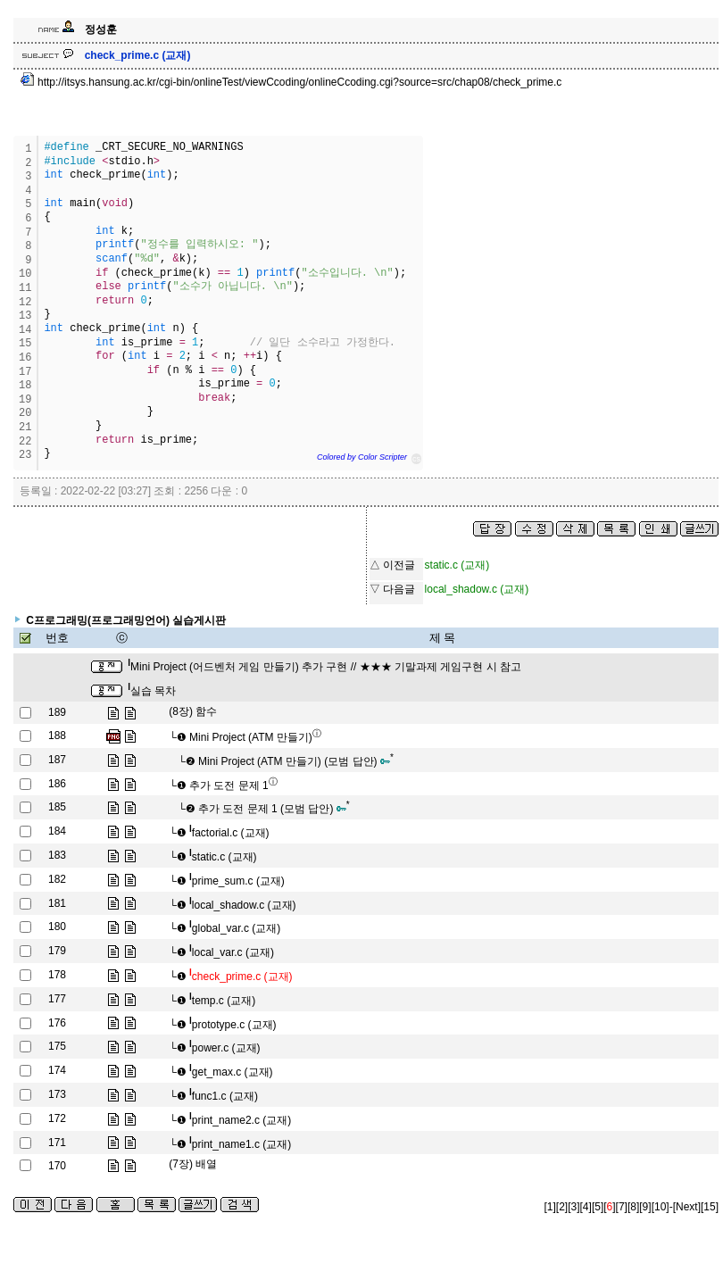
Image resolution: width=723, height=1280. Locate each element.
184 (57, 831)
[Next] (687, 1207)
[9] (645, 1207)
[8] (633, 1207)
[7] (621, 1207)
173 (57, 1094)
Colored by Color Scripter (362, 457)
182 (57, 879)
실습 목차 (152, 691)
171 (57, 1142)
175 (57, 1046)
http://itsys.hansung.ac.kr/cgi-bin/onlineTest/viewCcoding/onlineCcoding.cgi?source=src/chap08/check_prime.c (291, 82)
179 (57, 950)
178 (57, 974)
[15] (710, 1207)
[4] (586, 1207)
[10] (660, 1207)
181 (57, 903)
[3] (573, 1207)
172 (57, 1118)
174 (57, 1070)
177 (57, 999)
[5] (597, 1207)
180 (57, 926)
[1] (550, 1207)
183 (57, 855)
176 (57, 1023)
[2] (562, 1207)
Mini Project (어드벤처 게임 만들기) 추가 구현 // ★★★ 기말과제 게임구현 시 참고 (324, 667)
